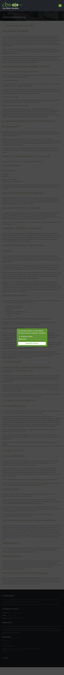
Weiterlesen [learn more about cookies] (42, 333)
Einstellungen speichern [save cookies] (32, 343)
